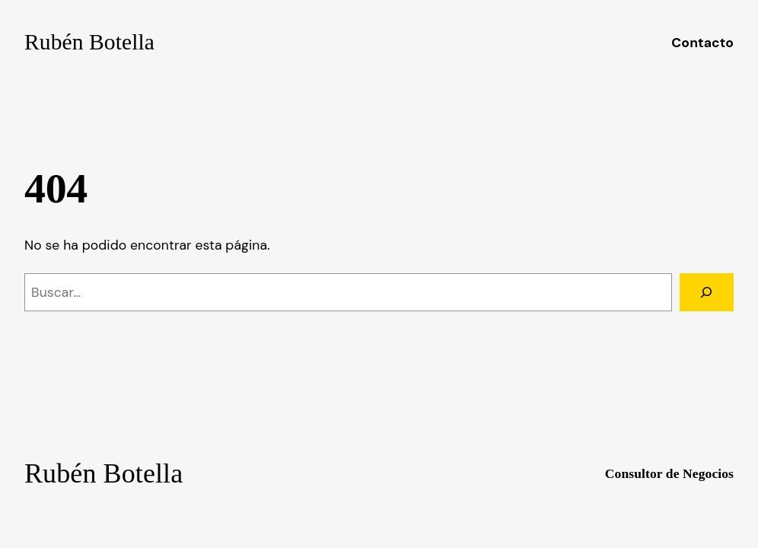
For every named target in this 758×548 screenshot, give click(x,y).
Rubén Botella (89, 42)
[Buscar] (707, 292)
